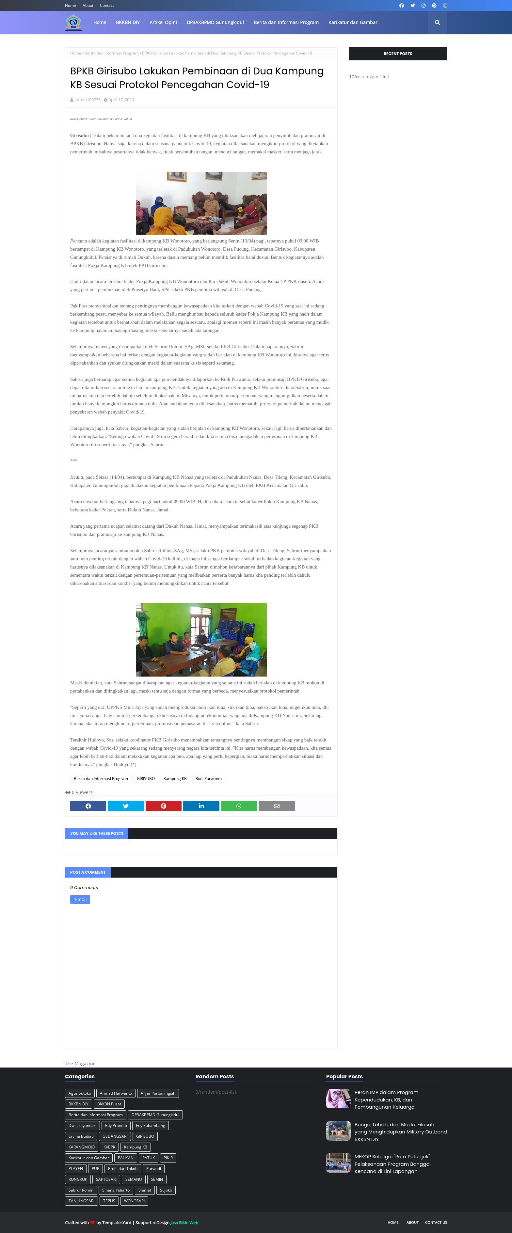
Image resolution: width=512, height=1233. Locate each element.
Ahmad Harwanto (116, 1093)
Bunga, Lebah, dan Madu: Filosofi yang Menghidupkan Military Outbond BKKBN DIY (401, 1132)
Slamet (144, 1190)
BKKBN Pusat (109, 1104)
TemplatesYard (116, 1222)
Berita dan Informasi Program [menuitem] (286, 22)
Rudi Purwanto (209, 778)
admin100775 (87, 99)
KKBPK (109, 1147)
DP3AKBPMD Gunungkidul (155, 1114)
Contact (107, 5)
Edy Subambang (150, 1125)
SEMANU (133, 1179)
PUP (95, 1168)
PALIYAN (126, 1158)
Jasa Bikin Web (184, 1222)
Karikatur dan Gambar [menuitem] (352, 22)
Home (70, 5)
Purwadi (153, 1168)
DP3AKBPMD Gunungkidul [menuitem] (215, 22)
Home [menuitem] (99, 22)
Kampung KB (175, 778)
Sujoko (166, 1190)
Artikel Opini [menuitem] (163, 22)
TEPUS (109, 1201)
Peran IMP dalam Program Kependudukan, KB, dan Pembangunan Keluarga (386, 1099)
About (88, 5)
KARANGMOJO (82, 1147)
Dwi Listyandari (82, 1125)
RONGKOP (78, 1179)
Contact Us (436, 1222)
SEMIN (157, 1179)
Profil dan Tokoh (122, 1168)
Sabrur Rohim (81, 1190)
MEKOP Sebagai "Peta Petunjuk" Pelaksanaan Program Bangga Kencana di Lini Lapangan (392, 1164)
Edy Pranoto (116, 1125)
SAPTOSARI (106, 1179)
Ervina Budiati (81, 1136)
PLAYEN (76, 1168)
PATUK (148, 1158)
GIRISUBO (146, 778)
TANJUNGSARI (81, 1201)
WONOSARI (134, 1201)
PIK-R (168, 1158)
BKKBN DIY (78, 1104)
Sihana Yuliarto (116, 1190)
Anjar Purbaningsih (158, 1093)
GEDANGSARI (115, 1136)
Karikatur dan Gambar (89, 1158)
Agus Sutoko (80, 1093)
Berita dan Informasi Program (112, 53)
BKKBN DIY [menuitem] (128, 22)
